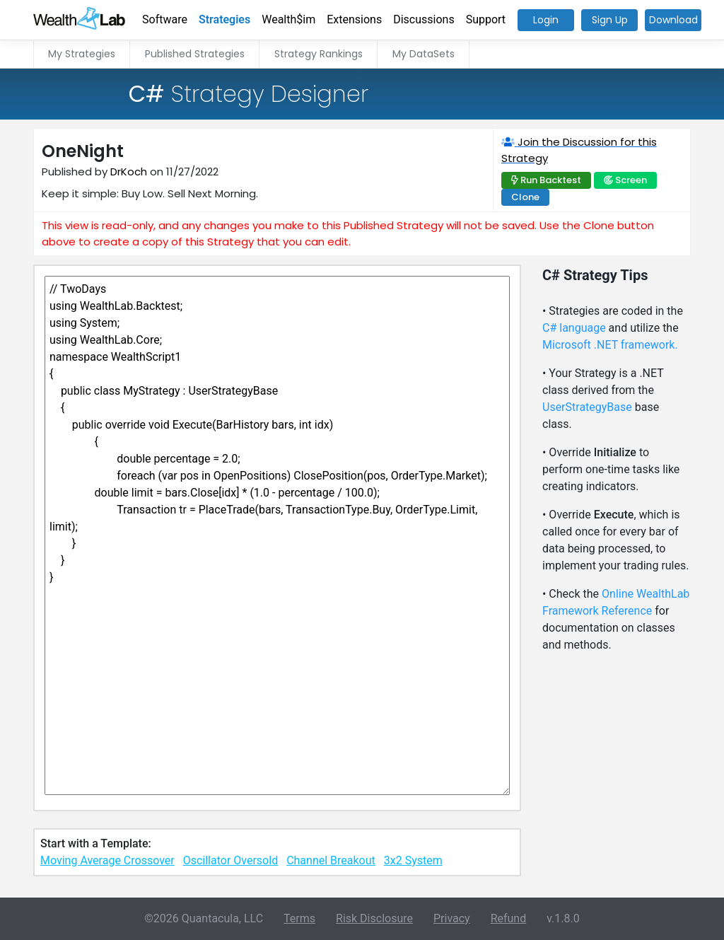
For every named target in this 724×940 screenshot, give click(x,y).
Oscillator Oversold (230, 860)
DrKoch (128, 171)
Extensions (354, 19)
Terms (299, 918)
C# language (574, 328)
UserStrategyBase (587, 407)
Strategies (224, 19)
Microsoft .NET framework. (610, 345)
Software (164, 19)
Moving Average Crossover (107, 860)
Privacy (451, 918)
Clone (525, 197)
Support (486, 19)
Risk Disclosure (374, 918)
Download (673, 20)
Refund (509, 918)
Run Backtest (550, 180)
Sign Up (610, 20)
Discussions (423, 19)
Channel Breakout (330, 860)
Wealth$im (288, 19)
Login (546, 20)
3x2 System (413, 860)
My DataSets (423, 54)
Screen (631, 180)
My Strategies (81, 54)
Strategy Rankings (318, 54)
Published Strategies (195, 54)
